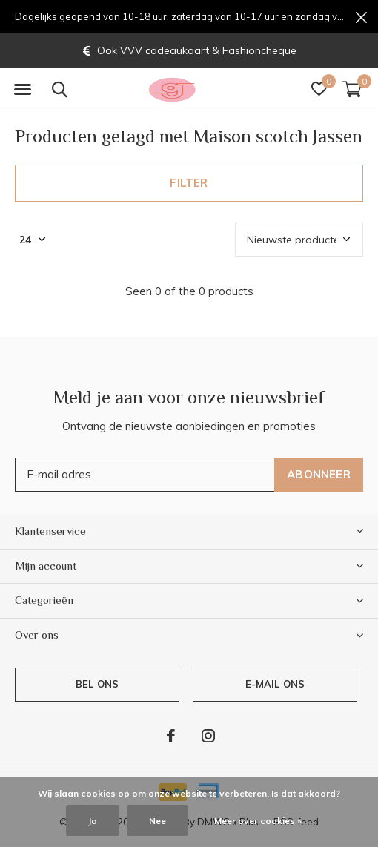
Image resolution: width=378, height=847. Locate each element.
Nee (157, 820)
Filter (189, 183)
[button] (22, 89)
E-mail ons (275, 684)
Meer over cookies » (258, 820)
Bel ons (97, 684)
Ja (92, 820)
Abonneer (319, 474)
